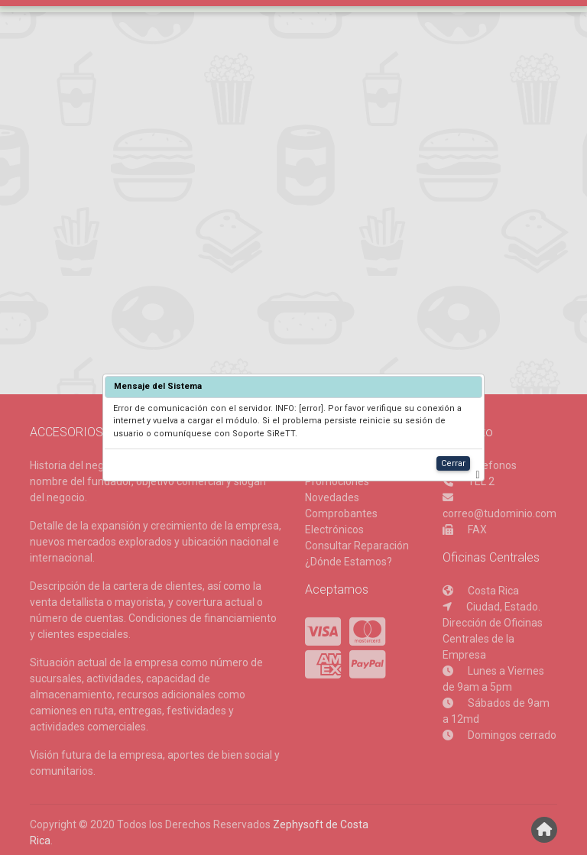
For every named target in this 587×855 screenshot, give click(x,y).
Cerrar (453, 463)
